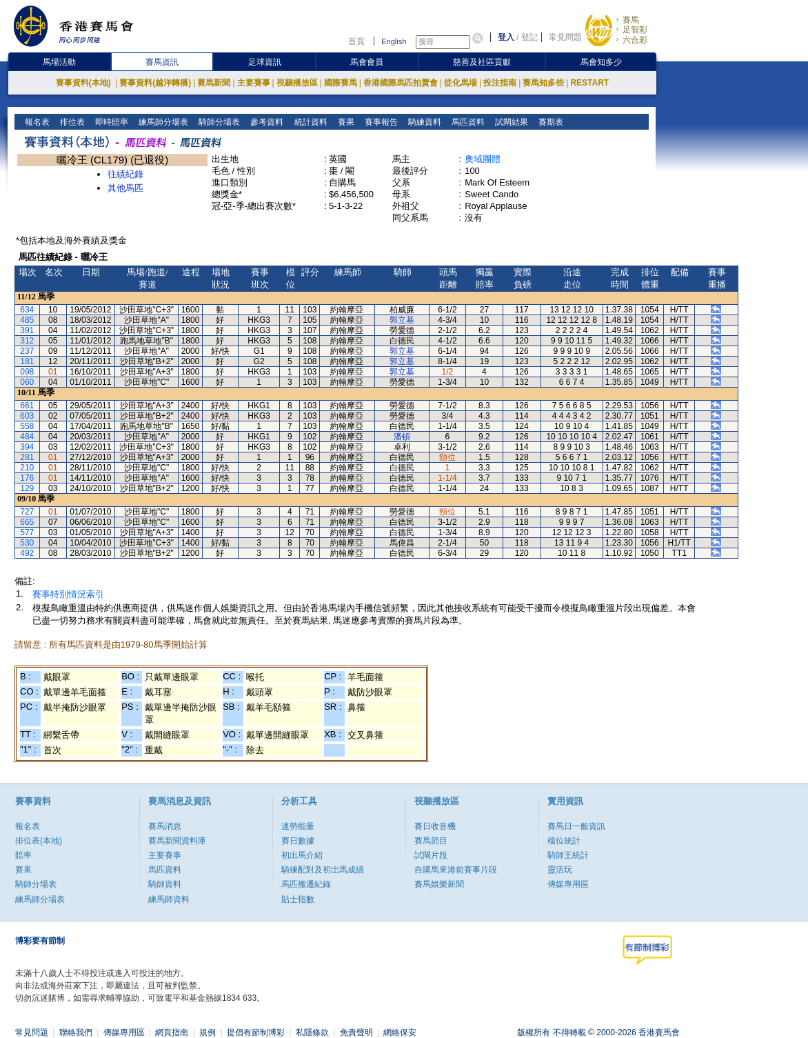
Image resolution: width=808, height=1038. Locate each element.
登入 (506, 37)
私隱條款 (312, 1032)
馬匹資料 (466, 122)
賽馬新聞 (213, 83)
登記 (529, 37)
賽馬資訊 (162, 62)
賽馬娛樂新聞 (439, 884)
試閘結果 (509, 122)
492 (27, 553)
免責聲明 (356, 1032)
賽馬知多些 (543, 83)
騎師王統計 (568, 855)
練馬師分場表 (162, 122)
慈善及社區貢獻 (482, 62)
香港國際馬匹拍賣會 (400, 83)
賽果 (344, 122)
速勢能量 (297, 826)
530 (27, 543)
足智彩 (635, 29)
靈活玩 (559, 870)
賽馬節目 (430, 841)
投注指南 (499, 83)
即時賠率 (110, 122)
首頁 (356, 41)
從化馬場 (460, 83)
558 (27, 426)
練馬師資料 (169, 899)
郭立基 (402, 320)
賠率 (23, 855)
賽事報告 (379, 122)
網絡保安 (399, 1032)
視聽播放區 (297, 83)
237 (27, 351)
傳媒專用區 (568, 884)
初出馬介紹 (302, 855)
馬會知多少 (601, 62)
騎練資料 (423, 122)
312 (27, 341)
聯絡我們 (75, 1032)
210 (27, 467)
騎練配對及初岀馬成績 (322, 870)
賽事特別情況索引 (68, 594)
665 (27, 522)
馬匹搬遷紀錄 (306, 884)
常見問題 (565, 37)
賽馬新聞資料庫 (177, 841)
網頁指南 (171, 1032)
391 (27, 330)
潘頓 (402, 436)
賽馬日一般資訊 (576, 826)
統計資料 (309, 122)
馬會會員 (366, 62)
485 (27, 320)
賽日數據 (297, 841)
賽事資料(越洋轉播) (155, 83)
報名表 (36, 122)
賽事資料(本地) (84, 83)
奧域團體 (483, 159)
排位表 (71, 122)
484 (27, 436)
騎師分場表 (218, 122)
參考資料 (265, 122)
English (393, 41)
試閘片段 (430, 855)
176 (27, 478)
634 (27, 310)
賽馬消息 (164, 826)
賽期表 (549, 122)
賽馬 (631, 20)
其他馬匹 (125, 188)
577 (27, 532)
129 (27, 488)
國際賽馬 (340, 83)
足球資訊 (264, 62)
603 (27, 416)
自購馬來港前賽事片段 (455, 870)
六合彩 (635, 40)
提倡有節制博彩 (256, 1032)
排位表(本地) (38, 841)
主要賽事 (253, 83)
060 (27, 382)
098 (27, 372)
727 (27, 512)
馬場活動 (59, 62)
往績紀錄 (125, 174)
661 (27, 405)
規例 (207, 1032)
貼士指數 (297, 899)
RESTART (589, 83)
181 (27, 361)
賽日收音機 (435, 826)
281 (27, 457)
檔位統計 (563, 841)
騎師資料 (164, 884)
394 (27, 447)
